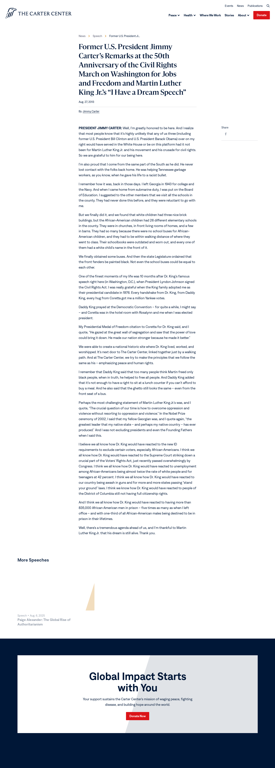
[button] (268, 6)
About (242, 16)
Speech (97, 37)
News (240, 6)
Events (229, 6)
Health (188, 16)
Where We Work (210, 16)
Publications (255, 6)
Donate (261, 15)
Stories (229, 16)
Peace (173, 16)
